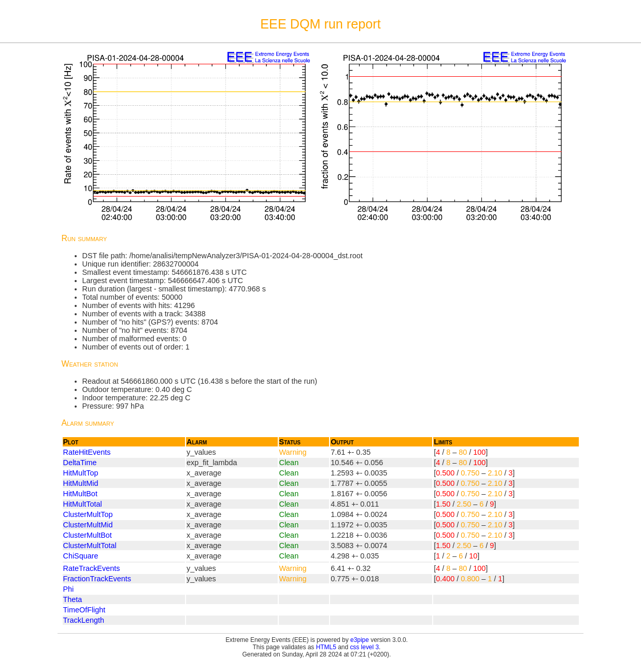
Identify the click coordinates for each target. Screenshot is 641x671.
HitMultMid (80, 483)
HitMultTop (80, 473)
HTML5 (326, 647)
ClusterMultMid (88, 525)
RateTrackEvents (91, 568)
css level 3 (364, 647)
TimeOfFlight (84, 610)
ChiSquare (80, 556)
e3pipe (359, 640)
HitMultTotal (82, 504)
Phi (68, 589)
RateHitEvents (87, 452)
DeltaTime (80, 462)
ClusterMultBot (87, 535)
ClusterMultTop (88, 514)
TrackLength (83, 620)
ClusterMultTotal (90, 545)
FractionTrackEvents (97, 579)
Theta (72, 599)
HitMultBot (80, 494)
